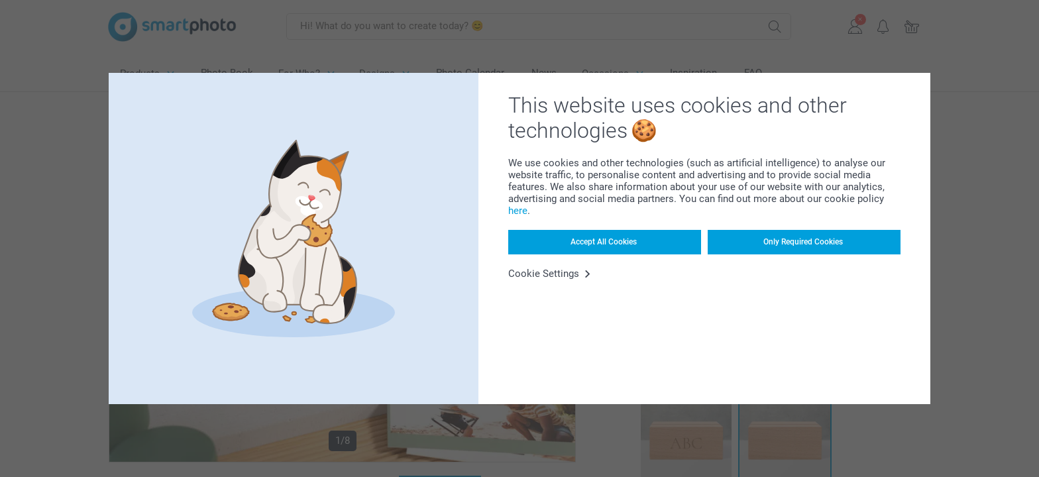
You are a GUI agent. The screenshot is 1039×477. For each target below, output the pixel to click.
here (517, 211)
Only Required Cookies (803, 241)
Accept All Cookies (604, 241)
